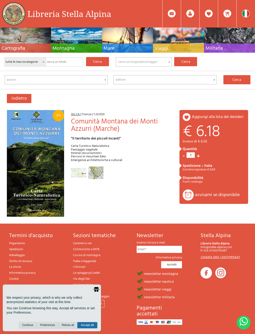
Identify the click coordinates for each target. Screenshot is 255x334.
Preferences (47, 325)
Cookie (14, 279)
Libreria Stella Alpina (69, 13)
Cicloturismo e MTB (86, 249)
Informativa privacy (22, 273)
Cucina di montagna (86, 255)
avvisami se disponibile (217, 195)
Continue (27, 325)
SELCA (75, 114)
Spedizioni (16, 249)
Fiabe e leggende (84, 261)
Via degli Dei (81, 279)
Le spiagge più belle (86, 273)
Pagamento (17, 243)
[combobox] (144, 61)
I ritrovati (79, 267)
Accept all (87, 325)
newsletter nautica (159, 281)
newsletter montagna (161, 273)
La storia (15, 267)
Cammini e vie (82, 243)
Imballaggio (17, 255)
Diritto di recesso (20, 261)
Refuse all (68, 325)
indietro (19, 98)
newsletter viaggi (157, 289)
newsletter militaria (159, 296)
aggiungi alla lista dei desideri (217, 117)
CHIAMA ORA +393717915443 (220, 257)
